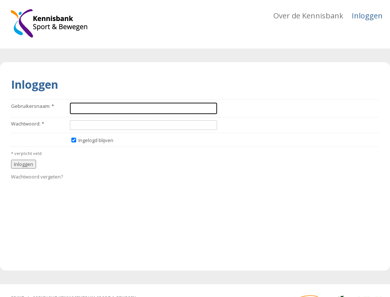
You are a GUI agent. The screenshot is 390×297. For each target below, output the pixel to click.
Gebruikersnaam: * (32, 106)
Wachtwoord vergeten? (37, 176)
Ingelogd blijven (95, 140)
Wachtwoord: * (27, 123)
